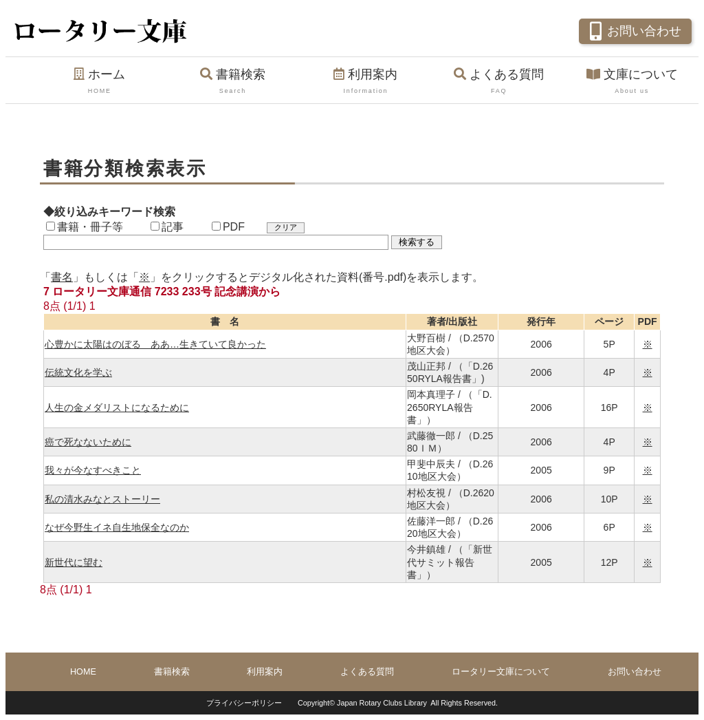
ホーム (99, 81)
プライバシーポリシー (244, 703)
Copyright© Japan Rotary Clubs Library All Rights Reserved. (398, 703)
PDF (228, 227)
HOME (83, 672)
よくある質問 (499, 81)
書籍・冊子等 (84, 227)
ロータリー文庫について (501, 672)
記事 (167, 227)
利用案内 (365, 81)
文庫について (631, 81)
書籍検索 (233, 81)
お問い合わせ (633, 30)
